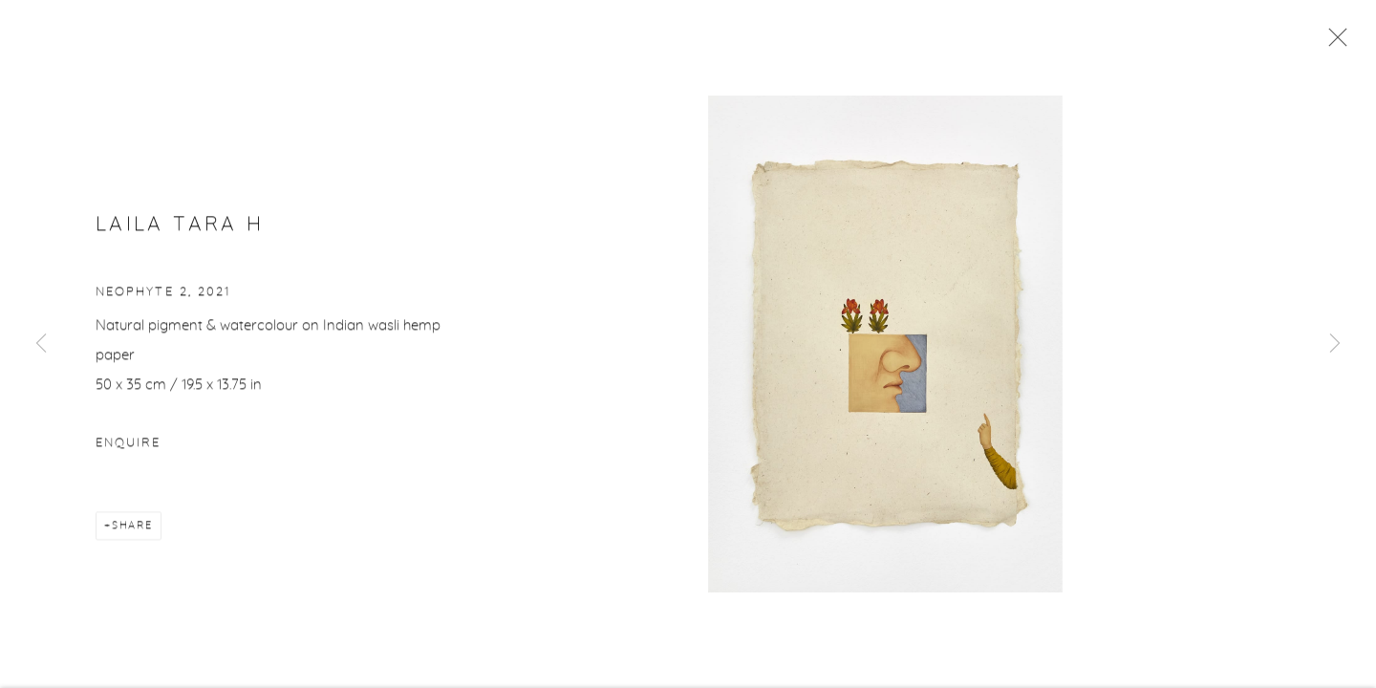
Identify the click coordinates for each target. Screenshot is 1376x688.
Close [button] (1333, 43)
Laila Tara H (180, 226)
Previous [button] (41, 344)
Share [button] (132, 527)
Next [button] (1335, 344)
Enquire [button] (128, 445)
